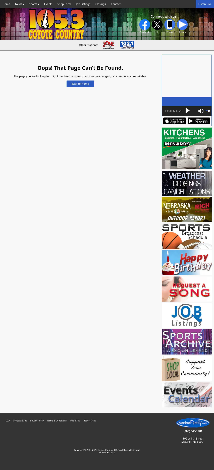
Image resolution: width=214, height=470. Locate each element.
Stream (182, 26)
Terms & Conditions (57, 420)
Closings (100, 4)
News (18, 4)
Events (48, 4)
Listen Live (204, 4)
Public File (75, 420)
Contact (116, 4)
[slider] (207, 110)
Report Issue (89, 420)
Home (6, 4)
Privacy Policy (37, 420)
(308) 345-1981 (193, 431)
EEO (8, 420)
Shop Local (64, 4)
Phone (169, 26)
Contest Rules (20, 420)
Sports (33, 4)
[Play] (177, 111)
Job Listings (83, 4)
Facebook (144, 26)
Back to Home (80, 84)
